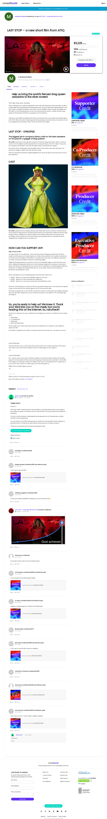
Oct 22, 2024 (18, 712)
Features (45, 778)
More (96, 134)
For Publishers (47, 781)
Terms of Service (52, 816)
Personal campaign (23, 80)
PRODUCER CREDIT (38, 585)
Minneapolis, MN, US (40, 80)
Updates (25, 86)
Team (41, 86)
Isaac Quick (18, 396)
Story (9, 86)
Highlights (16, 86)
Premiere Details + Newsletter (21, 431)
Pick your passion (16, 792)
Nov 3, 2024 (18, 673)
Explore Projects (65, 781)
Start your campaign (53, 806)
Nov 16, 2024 (18, 452)
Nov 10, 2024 (18, 557)
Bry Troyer (79, 329)
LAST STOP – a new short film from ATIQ (51, 16)
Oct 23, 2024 (18, 686)
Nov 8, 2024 (18, 602)
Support (42, 816)
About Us (45, 772)
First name (14, 780)
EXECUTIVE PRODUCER (38, 695)
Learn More (25, 3)
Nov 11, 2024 (79, 355)
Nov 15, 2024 (18, 494)
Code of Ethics (47, 775)
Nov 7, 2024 (18, 631)
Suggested (80, 123)
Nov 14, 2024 (79, 323)
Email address (15, 786)
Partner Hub (63, 775)
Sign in (103, 3)
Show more (85, 368)
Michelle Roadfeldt (20, 16)
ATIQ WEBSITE (29, 379)
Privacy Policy (63, 816)
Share (86, 65)
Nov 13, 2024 (79, 332)
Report (48, 80)
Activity (34, 86)
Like (11, 442)
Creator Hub (64, 772)
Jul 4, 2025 (27, 397)
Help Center (64, 778)
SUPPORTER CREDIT (40, 477)
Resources (37, 3)
